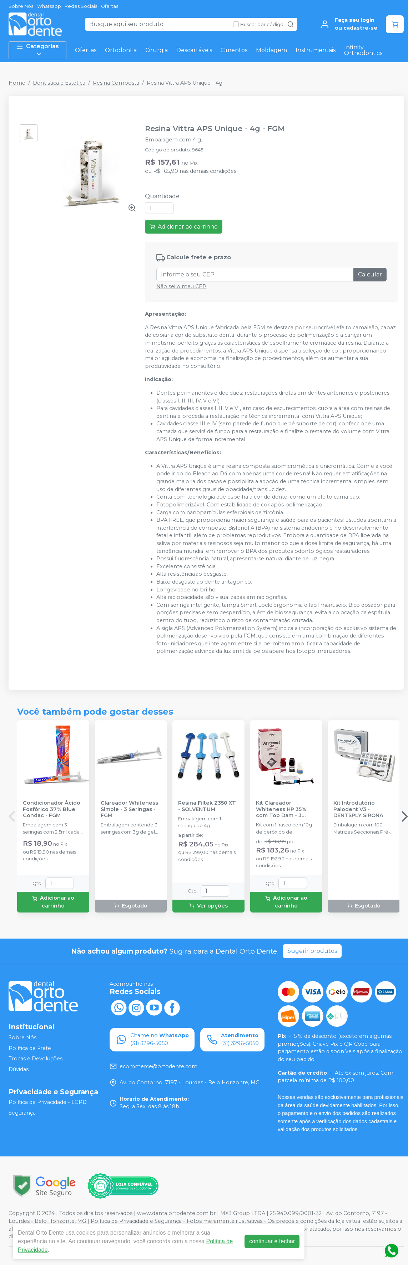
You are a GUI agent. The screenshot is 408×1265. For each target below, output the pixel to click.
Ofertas (109, 6)
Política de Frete (30, 1048)
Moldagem (271, 50)
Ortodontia (121, 50)
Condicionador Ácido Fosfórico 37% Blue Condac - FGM (51, 809)
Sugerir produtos (312, 951)
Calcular (370, 274)
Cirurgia (156, 50)
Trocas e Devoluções (35, 1058)
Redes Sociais (81, 6)
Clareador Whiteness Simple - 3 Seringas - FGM (129, 809)
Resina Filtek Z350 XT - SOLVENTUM (207, 806)
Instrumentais (316, 50)
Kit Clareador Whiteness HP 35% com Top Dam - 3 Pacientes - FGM (281, 809)
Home (17, 83)
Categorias (37, 50)
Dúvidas (19, 1069)
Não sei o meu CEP (181, 286)
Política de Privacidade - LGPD (48, 1102)
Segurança (22, 1113)
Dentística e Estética (59, 83)
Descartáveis (194, 50)
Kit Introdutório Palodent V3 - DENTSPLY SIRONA (358, 809)
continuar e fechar (272, 1241)
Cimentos (234, 50)
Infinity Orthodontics (363, 50)
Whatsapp (49, 6)
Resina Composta (116, 83)
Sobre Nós (21, 6)
